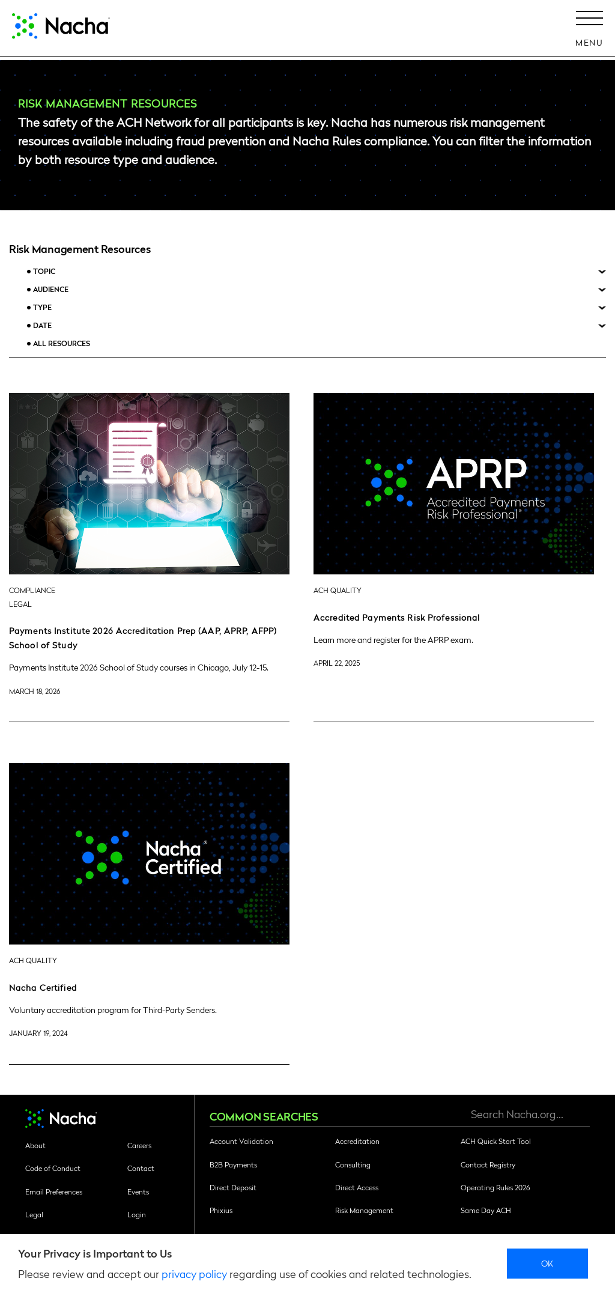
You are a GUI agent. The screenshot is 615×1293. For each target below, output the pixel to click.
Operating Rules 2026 (495, 1187)
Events (138, 1191)
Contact (140, 1168)
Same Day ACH (486, 1210)
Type (42, 307)
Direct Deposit (233, 1187)
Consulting (353, 1164)
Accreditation (357, 1141)
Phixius (221, 1210)
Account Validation (241, 1141)
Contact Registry (488, 1164)
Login (136, 1214)
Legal (34, 1214)
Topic (44, 271)
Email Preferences (53, 1191)
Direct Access (356, 1187)
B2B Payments (233, 1164)
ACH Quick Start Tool (496, 1141)
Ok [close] (547, 1263)
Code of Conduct (52, 1168)
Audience (50, 289)
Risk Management (364, 1210)
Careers (139, 1145)
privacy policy (194, 1273)
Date (42, 325)
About (35, 1145)
